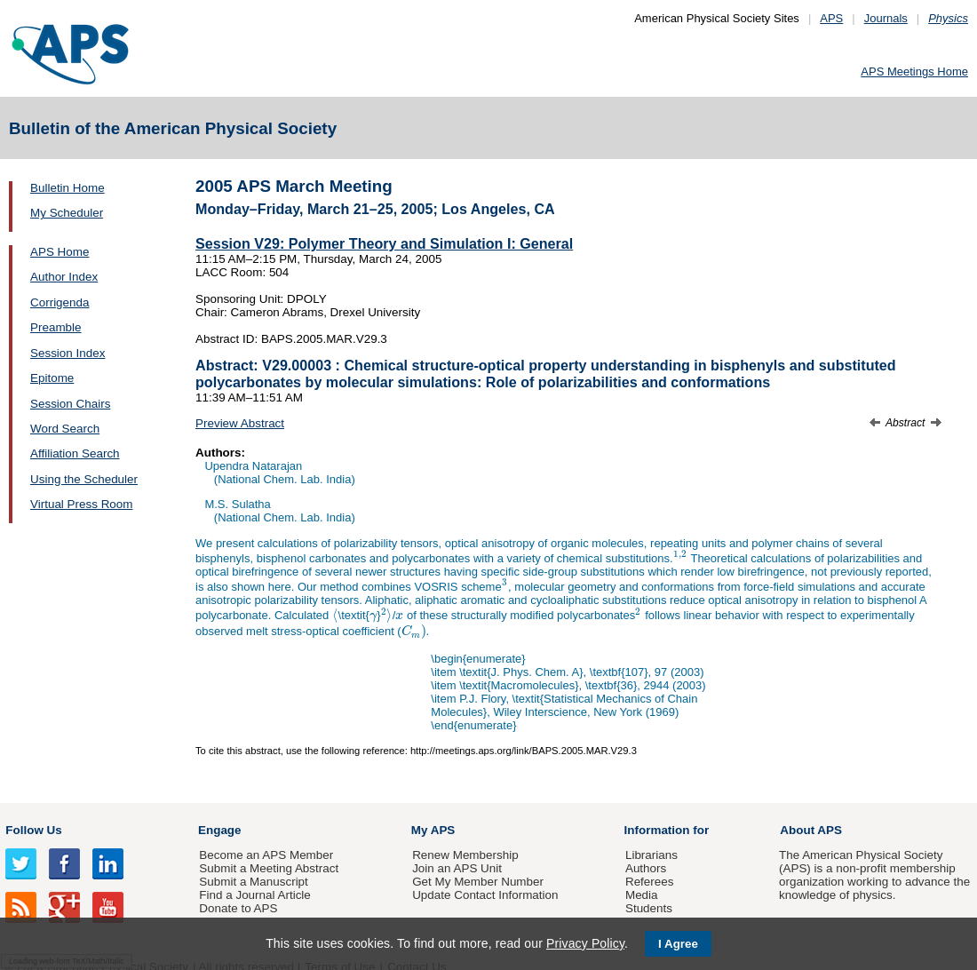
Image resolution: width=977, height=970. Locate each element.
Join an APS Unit (457, 868)
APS (831, 18)
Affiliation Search (75, 453)
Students (648, 908)
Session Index (67, 353)
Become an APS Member (266, 855)
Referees (649, 881)
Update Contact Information (485, 895)
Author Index (64, 276)
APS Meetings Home (914, 71)
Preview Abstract (239, 423)
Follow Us (33, 830)
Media (641, 895)
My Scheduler (66, 212)
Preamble (56, 327)
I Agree (678, 943)
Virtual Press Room (81, 504)
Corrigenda (59, 302)
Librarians (651, 855)
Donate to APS (238, 908)
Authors (645, 868)
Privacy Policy (585, 943)
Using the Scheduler (84, 479)
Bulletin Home (67, 188)
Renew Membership (465, 855)
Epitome (52, 378)
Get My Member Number (478, 881)
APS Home (59, 251)
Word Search (64, 428)
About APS (811, 830)
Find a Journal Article (254, 895)
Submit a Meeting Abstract (268, 868)
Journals (886, 18)
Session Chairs (70, 403)
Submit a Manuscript (253, 881)
